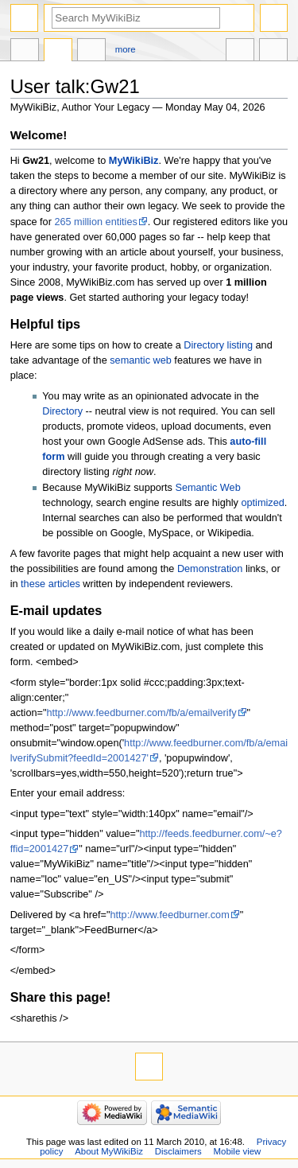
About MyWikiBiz (109, 1151)
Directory (62, 411)
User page (24, 51)
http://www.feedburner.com (170, 915)
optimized (262, 502)
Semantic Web (207, 487)
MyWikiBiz (134, 160)
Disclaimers (178, 1151)
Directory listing (218, 345)
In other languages (239, 51)
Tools (273, 51)
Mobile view (237, 1151)
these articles (50, 584)
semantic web (141, 360)
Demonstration (210, 568)
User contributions (91, 51)
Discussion (58, 51)
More (125, 49)
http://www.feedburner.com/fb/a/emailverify (141, 712)
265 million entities (95, 222)
